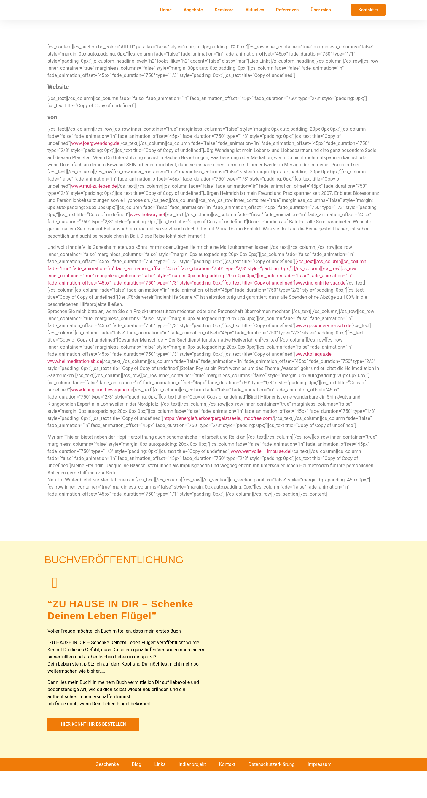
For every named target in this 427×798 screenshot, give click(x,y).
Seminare (224, 9)
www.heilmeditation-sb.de (74, 361)
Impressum (320, 791)
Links (160, 791)
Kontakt (227, 791)
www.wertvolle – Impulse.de (260, 451)
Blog (136, 791)
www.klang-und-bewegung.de (102, 390)
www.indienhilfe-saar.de (320, 283)
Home (166, 9)
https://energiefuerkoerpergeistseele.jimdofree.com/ (218, 418)
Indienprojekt (192, 791)
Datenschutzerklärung (271, 791)
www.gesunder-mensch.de (323, 325)
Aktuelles (255, 9)
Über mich (320, 9)
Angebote (193, 9)
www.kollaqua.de (313, 354)
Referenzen (287, 9)
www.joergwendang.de (95, 143)
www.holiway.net (147, 214)
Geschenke (107, 791)
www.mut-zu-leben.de (94, 186)
